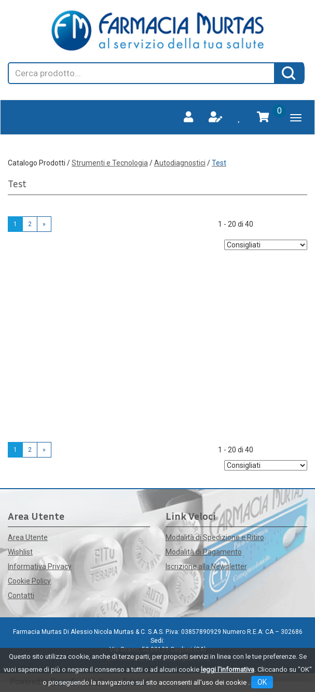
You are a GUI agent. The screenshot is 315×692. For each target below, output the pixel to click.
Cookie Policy (29, 581)
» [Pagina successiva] (44, 224)
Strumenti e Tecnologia (110, 163)
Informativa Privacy (40, 566)
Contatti (21, 595)
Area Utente (28, 537)
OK (262, 682)
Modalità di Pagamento (204, 552)
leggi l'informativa (227, 669)
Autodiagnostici (180, 163)
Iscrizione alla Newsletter (206, 566)
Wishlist (20, 552)
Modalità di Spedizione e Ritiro (215, 537)
